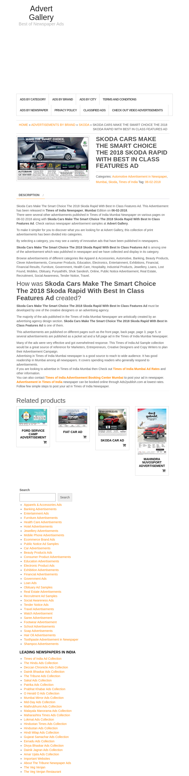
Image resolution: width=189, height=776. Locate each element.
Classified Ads (94, 110)
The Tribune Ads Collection (42, 676)
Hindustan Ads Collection (41, 728)
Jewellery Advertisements (41, 531)
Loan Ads (30, 583)
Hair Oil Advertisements (40, 635)
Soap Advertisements (38, 631)
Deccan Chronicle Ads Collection (46, 667)
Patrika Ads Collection (38, 684)
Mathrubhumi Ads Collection (43, 706)
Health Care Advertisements (43, 522)
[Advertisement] (94, 61)
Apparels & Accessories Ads (43, 504)
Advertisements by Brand (53, 125)
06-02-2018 (153, 182)
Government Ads (35, 578)
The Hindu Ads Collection (41, 663)
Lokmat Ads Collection (39, 719)
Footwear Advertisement (40, 622)
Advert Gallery (41, 13)
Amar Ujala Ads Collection (41, 754)
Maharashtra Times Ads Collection (47, 715)
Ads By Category (33, 99)
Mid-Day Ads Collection (39, 702)
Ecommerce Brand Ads (39, 539)
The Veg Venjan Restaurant (42, 771)
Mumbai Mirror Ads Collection (44, 697)
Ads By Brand (62, 99)
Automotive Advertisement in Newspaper (139, 176)
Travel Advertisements (39, 609)
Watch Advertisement (38, 613)
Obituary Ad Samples (38, 587)
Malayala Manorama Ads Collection (47, 711)
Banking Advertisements (40, 509)
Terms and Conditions (119, 99)
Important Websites (37, 758)
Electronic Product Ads (39, 565)
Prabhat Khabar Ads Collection (44, 689)
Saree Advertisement (38, 617)
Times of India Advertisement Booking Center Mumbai (84, 377)
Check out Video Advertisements (137, 110)
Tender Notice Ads (36, 604)
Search (25, 490)
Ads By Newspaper (34, 110)
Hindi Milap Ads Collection (41, 732)
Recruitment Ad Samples (40, 596)
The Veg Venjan (34, 767)
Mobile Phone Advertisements (44, 535)
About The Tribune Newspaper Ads (47, 763)
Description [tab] (29, 195)
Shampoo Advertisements (41, 644)
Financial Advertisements (41, 574)
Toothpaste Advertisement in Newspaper (51, 639)
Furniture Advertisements (41, 518)
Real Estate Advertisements (42, 591)
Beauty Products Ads (38, 552)
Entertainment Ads (36, 513)
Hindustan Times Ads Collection (45, 724)
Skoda (84, 125)
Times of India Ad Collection (42, 658)
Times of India (128, 182)
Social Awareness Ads (39, 600)
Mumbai (101, 182)
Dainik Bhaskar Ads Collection (44, 671)
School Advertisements (39, 626)
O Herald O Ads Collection (41, 693)
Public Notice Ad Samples (41, 544)
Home (23, 125)
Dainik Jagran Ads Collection (43, 750)
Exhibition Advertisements (41, 570)
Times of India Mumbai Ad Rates (136, 369)
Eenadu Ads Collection (39, 741)
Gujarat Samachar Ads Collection (46, 737)
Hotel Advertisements (38, 526)
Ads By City (87, 99)
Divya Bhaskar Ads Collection (44, 745)
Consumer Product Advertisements (47, 557)
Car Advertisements (37, 548)
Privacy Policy (66, 110)
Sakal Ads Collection (38, 680)
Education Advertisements (41, 561)
